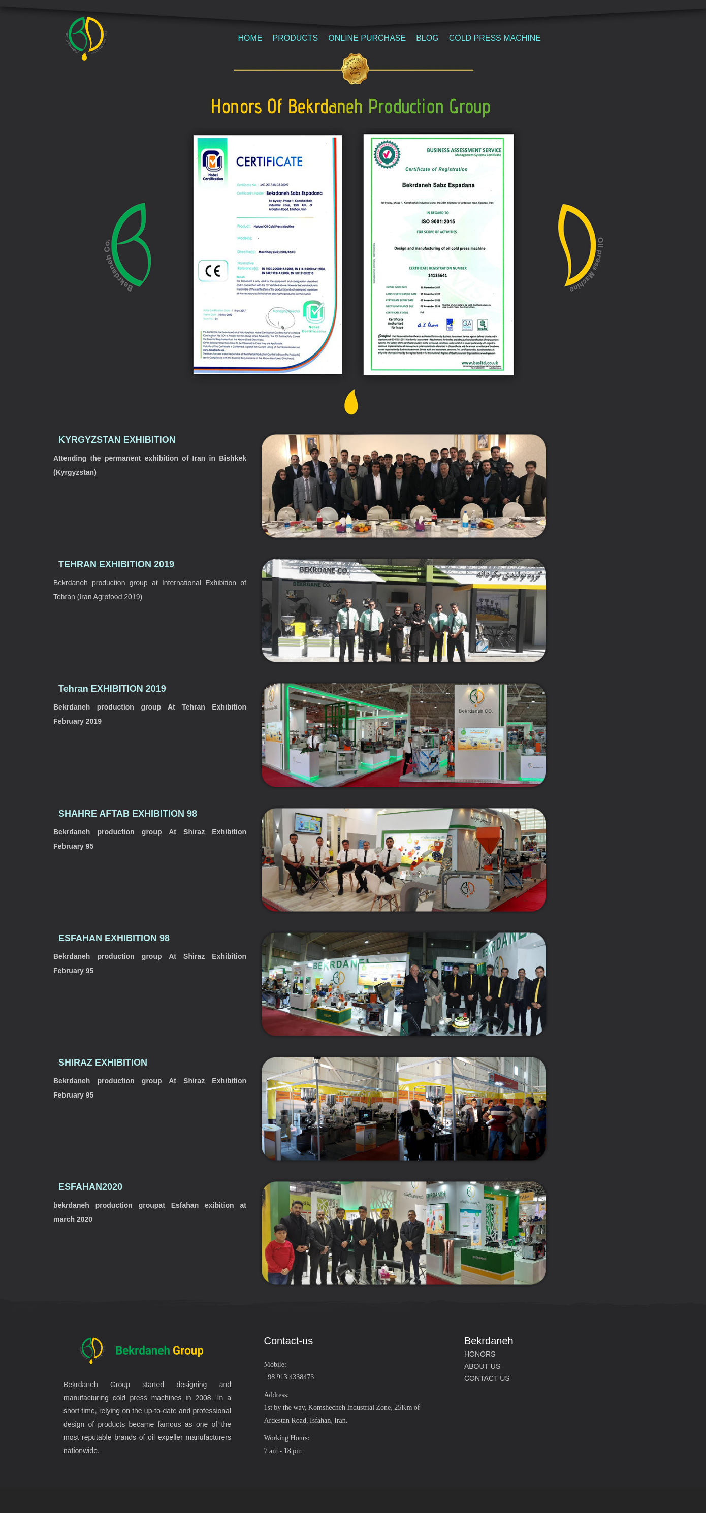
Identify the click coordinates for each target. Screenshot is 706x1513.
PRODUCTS (295, 38)
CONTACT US (487, 1378)
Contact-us (288, 1340)
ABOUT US (482, 1366)
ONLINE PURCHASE (367, 38)
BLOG (427, 38)
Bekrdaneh (489, 1340)
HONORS (479, 1354)
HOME (250, 38)
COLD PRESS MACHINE (495, 38)
